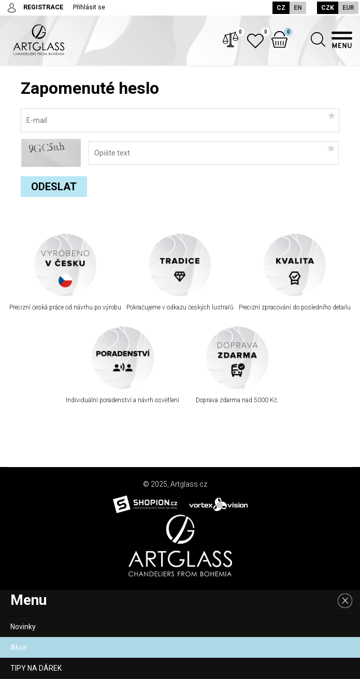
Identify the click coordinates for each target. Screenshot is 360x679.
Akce (18, 647)
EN (293, 7)
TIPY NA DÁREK (36, 668)
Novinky (23, 627)
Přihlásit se (90, 7)
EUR (348, 7)
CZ (276, 7)
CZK (327, 7)
